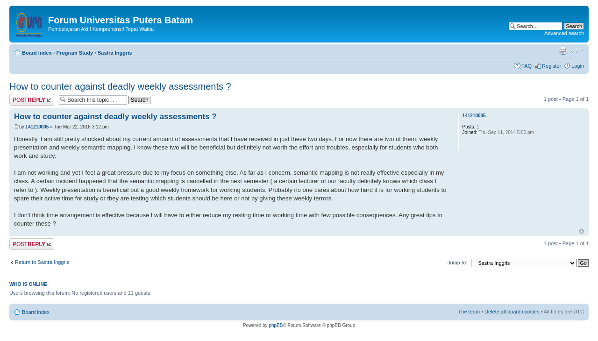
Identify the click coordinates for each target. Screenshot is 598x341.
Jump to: (457, 262)
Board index (37, 53)
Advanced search (564, 33)
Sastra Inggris (115, 53)
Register (551, 66)
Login (577, 66)
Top (581, 231)
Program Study (74, 53)
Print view (563, 51)
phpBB (276, 325)
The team (469, 311)
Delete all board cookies (511, 311)
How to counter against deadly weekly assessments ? (120, 86)
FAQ (526, 66)
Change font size (577, 51)
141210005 (37, 126)
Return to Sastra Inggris (42, 262)
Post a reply (31, 100)
